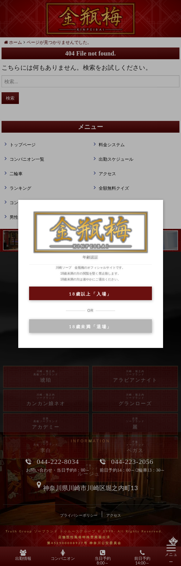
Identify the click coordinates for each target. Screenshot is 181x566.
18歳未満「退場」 (90, 326)
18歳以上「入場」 (90, 293)
